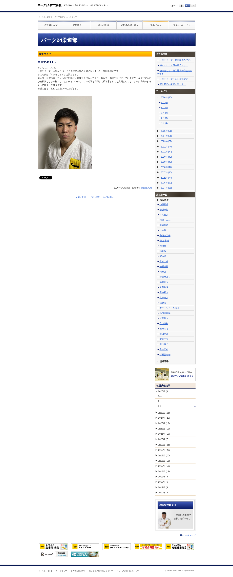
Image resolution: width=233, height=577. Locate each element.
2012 (163, 482)
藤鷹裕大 (164, 282)
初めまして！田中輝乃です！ (174, 65)
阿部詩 (163, 271)
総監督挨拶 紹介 (168, 505)
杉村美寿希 (165, 354)
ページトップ (189, 535)
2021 (166, 151)
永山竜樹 (164, 323)
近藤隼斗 (164, 287)
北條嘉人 (164, 297)
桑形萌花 (164, 328)
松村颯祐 (164, 266)
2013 (163, 476)
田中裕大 (164, 292)
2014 (166, 188)
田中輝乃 (164, 344)
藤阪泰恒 (164, 209)
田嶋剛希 (164, 225)
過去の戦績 (103, 25)
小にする (181, 5)
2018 (166, 167)
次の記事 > (108, 197)
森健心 (163, 303)
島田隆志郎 (146, 188)
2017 (166, 172)
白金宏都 (164, 349)
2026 (166, 97)
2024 (166, 136)
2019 (166, 162)
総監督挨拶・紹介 (129, 25)
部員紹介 (77, 25)
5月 (164, 102)
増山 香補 (164, 240)
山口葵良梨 (165, 313)
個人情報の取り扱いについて (101, 571)
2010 (163, 492)
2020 (166, 157)
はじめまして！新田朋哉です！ (175, 79)
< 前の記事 (81, 197)
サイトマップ (61, 571)
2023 (166, 141)
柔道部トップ (50, 25)
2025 (166, 131)
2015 (166, 182)
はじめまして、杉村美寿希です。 (176, 60)
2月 (164, 118)
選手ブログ (59, 17)
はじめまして (71, 17)
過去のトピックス (182, 25)
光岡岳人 (164, 318)
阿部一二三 (165, 220)
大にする (193, 5)
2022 (166, 146)
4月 (164, 107)
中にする (187, 5)
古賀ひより (165, 277)
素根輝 (163, 246)
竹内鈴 (163, 230)
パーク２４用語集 (45, 571)
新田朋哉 (164, 334)
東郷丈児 (164, 339)
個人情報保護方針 (78, 571)
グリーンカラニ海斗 (169, 308)
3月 (164, 112)
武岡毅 (163, 251)
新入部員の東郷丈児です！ (173, 84)
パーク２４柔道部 (45, 17)
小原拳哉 (164, 204)
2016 (166, 177)
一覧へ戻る (94, 197)
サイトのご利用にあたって (128, 571)
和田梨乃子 (165, 235)
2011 (163, 487)
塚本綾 (163, 256)
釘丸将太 (164, 214)
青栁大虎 (164, 261)
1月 (164, 123)
